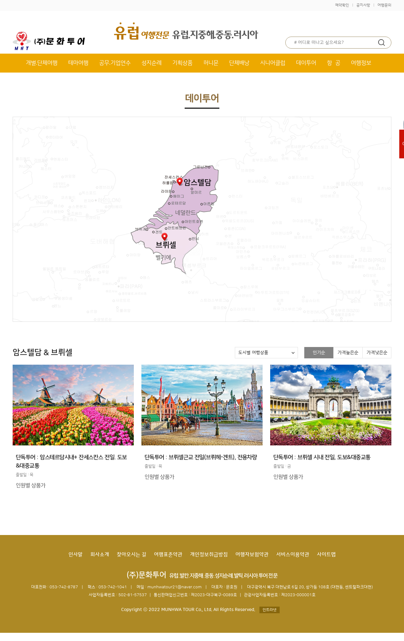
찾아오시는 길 (131, 554)
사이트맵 (326, 554)
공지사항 (363, 5)
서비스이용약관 (292, 554)
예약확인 (342, 5)
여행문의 (384, 5)
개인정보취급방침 (209, 554)
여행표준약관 (168, 554)
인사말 (75, 554)
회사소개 (99, 554)
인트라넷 (269, 610)
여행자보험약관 (252, 554)
